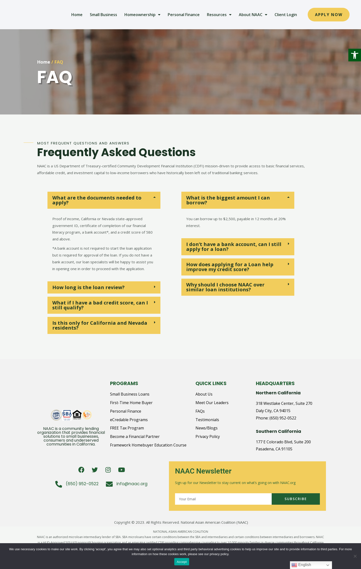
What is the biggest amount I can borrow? (228, 200)
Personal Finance (184, 14)
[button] (354, 55)
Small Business (103, 14)
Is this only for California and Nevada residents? (99, 325)
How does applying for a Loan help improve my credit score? (229, 267)
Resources (219, 14)
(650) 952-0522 (282, 418)
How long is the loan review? (88, 287)
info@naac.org (132, 484)
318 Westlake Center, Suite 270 (284, 403)
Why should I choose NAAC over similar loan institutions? (225, 287)
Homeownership (142, 14)
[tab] (103, 200)
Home (77, 14)
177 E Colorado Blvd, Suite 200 (283, 442)
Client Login (286, 14)
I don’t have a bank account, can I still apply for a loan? (233, 246)
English (301, 565)
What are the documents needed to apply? (96, 200)
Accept (182, 562)
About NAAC (253, 14)
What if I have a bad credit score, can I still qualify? (100, 305)
